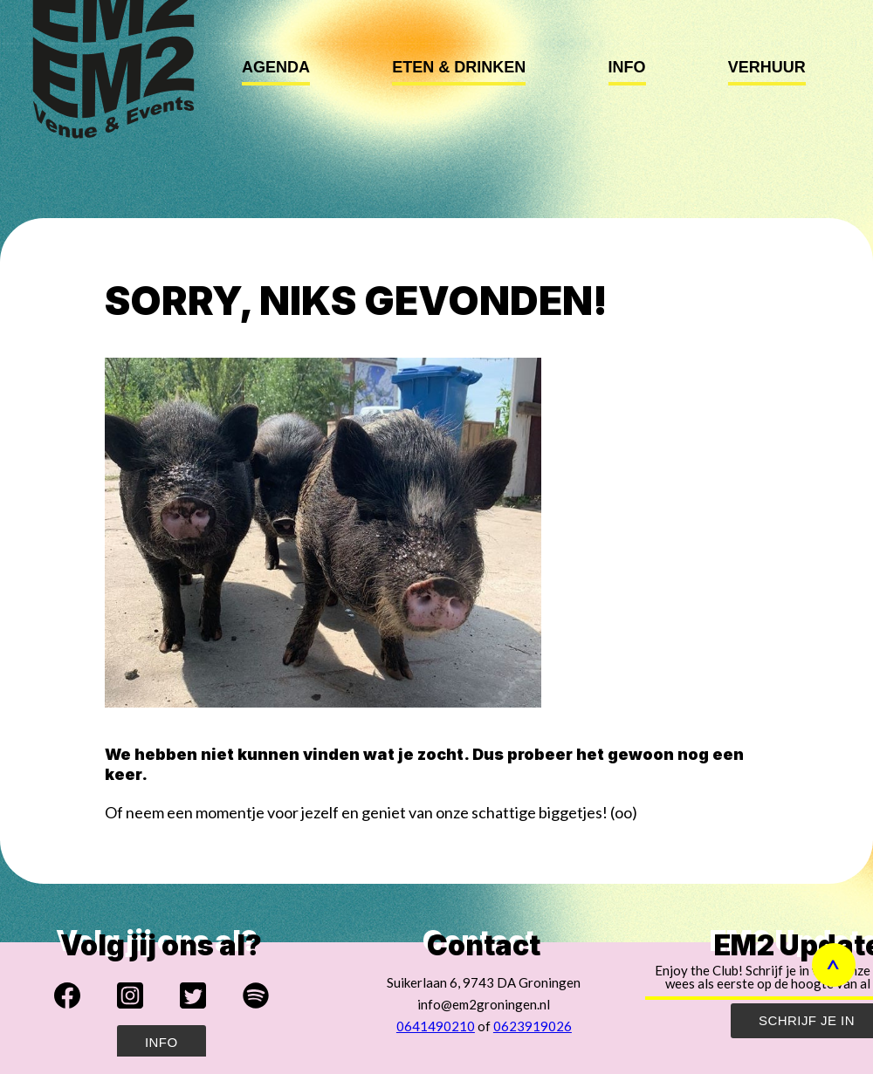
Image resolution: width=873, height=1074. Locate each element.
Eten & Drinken (459, 67)
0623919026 (532, 1026)
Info (627, 67)
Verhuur (767, 67)
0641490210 (435, 1026)
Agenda (276, 67)
